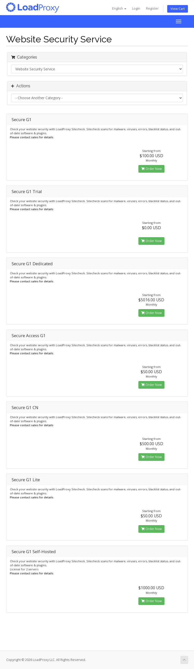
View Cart (178, 9)
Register (152, 8)
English (119, 8)
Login (136, 8)
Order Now (151, 169)
